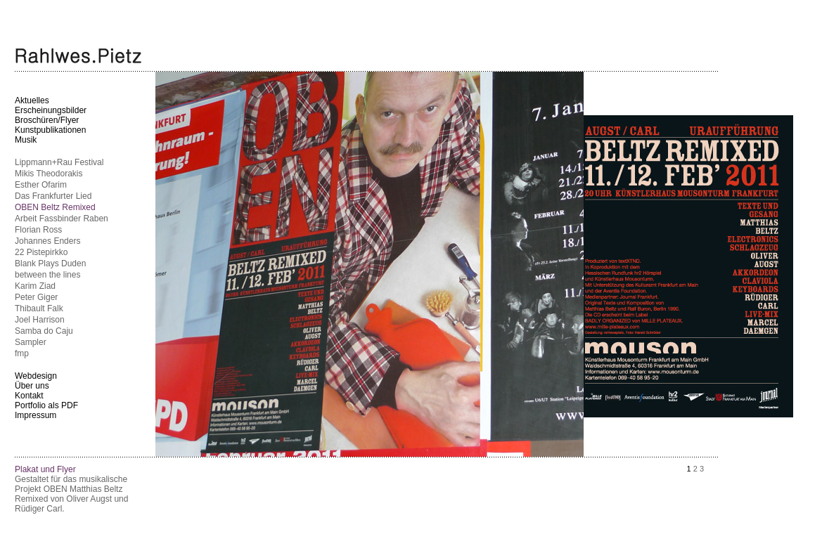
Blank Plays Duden (50, 263)
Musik (26, 140)
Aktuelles (32, 100)
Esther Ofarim (41, 185)
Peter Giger (36, 297)
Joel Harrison (40, 320)
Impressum (35, 415)
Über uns (32, 386)
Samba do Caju (44, 331)
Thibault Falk (39, 308)
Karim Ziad (35, 286)
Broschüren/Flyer (47, 120)
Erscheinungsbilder (50, 110)
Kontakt (29, 396)
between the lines (47, 275)
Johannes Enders (47, 241)
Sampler (30, 342)
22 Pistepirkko (41, 252)
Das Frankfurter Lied (53, 196)
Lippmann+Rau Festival (59, 162)
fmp (22, 353)
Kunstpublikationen (50, 130)
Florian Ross (38, 230)
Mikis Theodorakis (48, 173)
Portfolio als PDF (46, 405)
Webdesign (36, 376)
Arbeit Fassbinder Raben (61, 218)
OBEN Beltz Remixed (55, 207)
